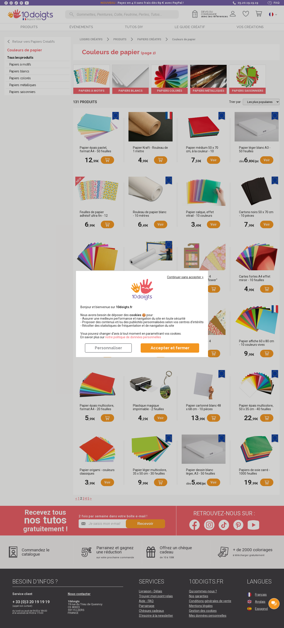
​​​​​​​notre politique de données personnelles (133, 337)
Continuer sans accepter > (185, 277)
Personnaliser (108, 348)
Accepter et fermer (170, 348)
